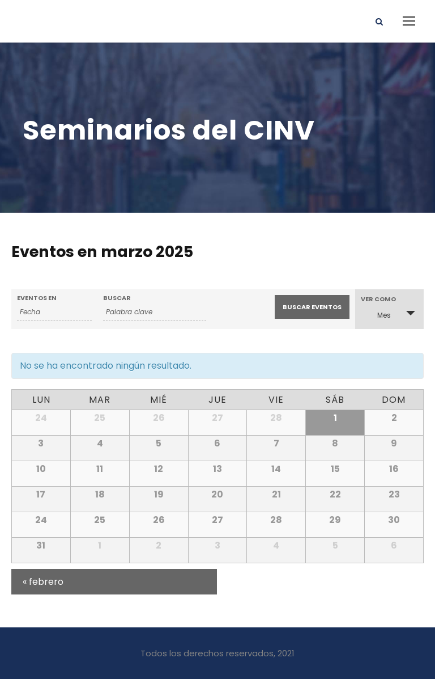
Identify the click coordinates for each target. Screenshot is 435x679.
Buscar (117, 298)
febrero (43, 581)
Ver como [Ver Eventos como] (378, 299)
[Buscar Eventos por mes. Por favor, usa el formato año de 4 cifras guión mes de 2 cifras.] (54, 312)
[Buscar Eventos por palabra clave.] (154, 312)
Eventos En (37, 298)
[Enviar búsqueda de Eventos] (312, 307)
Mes (377, 314)
